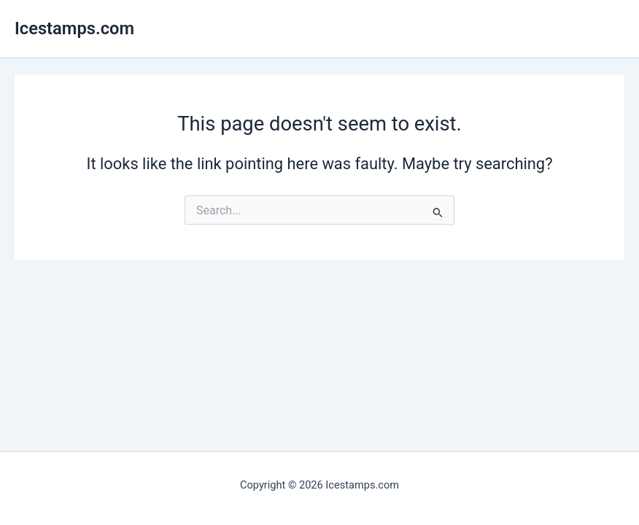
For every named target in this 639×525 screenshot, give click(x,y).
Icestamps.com (74, 28)
